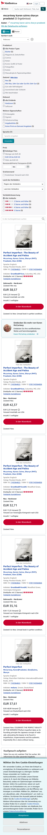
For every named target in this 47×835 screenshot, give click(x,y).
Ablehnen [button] (24, 822)
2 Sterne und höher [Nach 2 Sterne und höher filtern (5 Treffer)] (18, 201)
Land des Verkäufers (11, 189)
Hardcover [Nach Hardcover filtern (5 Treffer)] (9, 103)
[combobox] (27, 9)
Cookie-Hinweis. (33, 804)
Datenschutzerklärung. (17, 811)
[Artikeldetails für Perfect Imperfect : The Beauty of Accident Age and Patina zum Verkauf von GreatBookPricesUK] (23, 449)
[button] (43, 218)
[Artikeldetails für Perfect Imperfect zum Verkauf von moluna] (23, 650)
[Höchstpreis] (20, 166)
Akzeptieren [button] (23, 815)
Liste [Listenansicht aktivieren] (6, 31)
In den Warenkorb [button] (23, 306)
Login (36, 4)
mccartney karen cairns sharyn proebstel (27, 23)
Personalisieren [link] (23, 829)
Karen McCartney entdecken (26, 334)
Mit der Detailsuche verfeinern (14, 26)
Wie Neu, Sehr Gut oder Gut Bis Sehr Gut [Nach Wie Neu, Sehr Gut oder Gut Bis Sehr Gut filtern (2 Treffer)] (21, 83)
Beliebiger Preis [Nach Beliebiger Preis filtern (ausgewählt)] (10, 151)
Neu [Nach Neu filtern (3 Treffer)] (7, 80)
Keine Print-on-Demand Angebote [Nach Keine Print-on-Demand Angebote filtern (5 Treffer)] (18, 126)
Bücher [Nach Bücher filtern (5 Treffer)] (8, 51)
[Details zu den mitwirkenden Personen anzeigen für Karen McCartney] (10, 258)
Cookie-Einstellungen (22, 799)
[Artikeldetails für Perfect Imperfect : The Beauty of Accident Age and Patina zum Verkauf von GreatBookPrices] (23, 236)
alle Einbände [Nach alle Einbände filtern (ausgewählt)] (9, 100)
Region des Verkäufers (12, 184)
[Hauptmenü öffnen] (5, 9)
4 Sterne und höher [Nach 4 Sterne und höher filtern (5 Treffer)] (18, 207)
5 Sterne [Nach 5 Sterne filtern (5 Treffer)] (14, 210)
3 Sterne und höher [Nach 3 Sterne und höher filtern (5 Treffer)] (18, 204)
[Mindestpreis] (7, 166)
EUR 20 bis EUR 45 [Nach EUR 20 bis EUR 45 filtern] (11, 157)
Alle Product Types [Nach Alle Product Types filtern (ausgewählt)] (11, 49)
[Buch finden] (43, 9)
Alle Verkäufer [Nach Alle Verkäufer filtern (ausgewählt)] (11, 198)
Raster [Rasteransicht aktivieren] (16, 31)
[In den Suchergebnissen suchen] (23, 219)
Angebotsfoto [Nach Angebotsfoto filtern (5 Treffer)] (10, 123)
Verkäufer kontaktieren (12, 279)
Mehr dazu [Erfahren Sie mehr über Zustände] (14, 77)
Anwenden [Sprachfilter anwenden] (8, 141)
